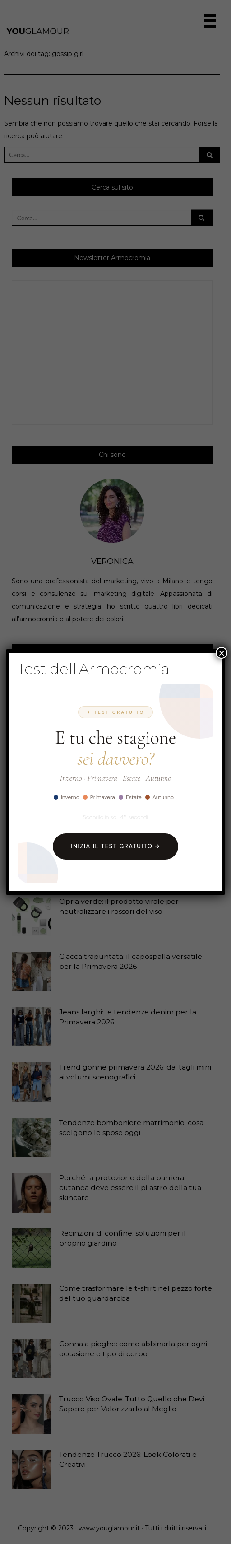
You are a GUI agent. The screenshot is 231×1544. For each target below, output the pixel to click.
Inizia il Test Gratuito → (115, 846)
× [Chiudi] (221, 653)
